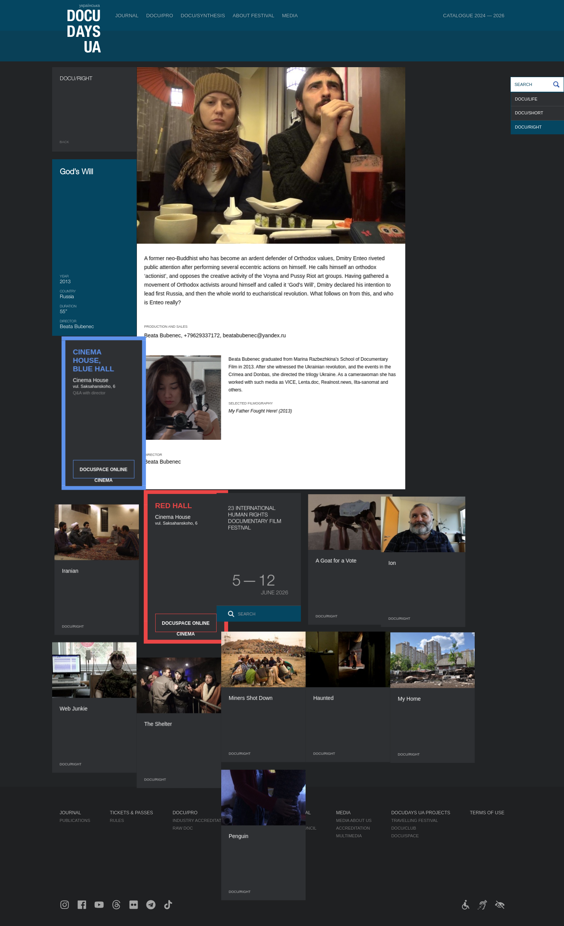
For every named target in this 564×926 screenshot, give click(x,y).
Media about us (354, 820)
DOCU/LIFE (526, 99)
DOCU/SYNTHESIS (203, 15)
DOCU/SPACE (405, 836)
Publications (75, 820)
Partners (283, 843)
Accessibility (288, 851)
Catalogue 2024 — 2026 (474, 15)
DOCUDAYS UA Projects (420, 812)
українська (89, 5)
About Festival (254, 15)
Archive (281, 874)
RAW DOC (183, 828)
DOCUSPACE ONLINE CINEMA (462, 203)
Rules (117, 820)
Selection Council (294, 828)
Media (290, 15)
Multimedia (349, 836)
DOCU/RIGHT (528, 127)
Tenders (282, 859)
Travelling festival (414, 820)
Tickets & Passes (131, 812)
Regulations (287, 820)
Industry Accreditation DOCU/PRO (213, 820)
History (281, 866)
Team (278, 836)
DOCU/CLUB (403, 828)
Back (64, 142)
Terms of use (487, 812)
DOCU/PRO (159, 15)
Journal (127, 15)
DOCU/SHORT (529, 113)
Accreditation (353, 828)
